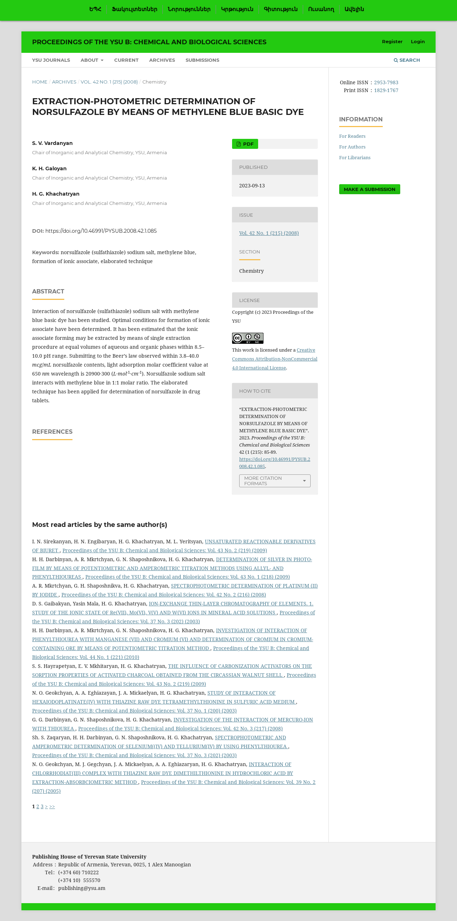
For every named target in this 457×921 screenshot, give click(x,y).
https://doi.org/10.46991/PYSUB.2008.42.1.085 (101, 231)
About (90, 60)
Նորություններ (189, 9)
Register (392, 41)
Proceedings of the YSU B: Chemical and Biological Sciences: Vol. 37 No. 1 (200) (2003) (134, 710)
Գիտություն (281, 9)
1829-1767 (386, 90)
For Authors (352, 147)
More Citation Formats (263, 480)
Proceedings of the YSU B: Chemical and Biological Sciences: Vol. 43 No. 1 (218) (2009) (187, 576)
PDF (247, 144)
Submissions (202, 60)
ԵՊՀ (95, 9)
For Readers (352, 136)
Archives (162, 60)
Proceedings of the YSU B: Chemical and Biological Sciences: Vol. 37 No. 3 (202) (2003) (134, 755)
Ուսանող (321, 9)
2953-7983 (386, 82)
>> (52, 806)
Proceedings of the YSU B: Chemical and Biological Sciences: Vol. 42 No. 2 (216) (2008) (163, 594)
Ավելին (354, 9)
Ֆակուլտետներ (134, 9)
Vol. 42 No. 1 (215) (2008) (109, 82)
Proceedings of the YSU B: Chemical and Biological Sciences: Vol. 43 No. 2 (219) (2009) (164, 550)
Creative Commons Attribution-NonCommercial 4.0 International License (274, 359)
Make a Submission (370, 189)
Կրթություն (237, 9)
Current (126, 60)
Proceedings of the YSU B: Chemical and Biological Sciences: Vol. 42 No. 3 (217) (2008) (180, 728)
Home (39, 82)
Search (407, 60)
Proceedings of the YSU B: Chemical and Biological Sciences (149, 42)
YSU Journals (51, 60)
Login (418, 41)
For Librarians (355, 157)
